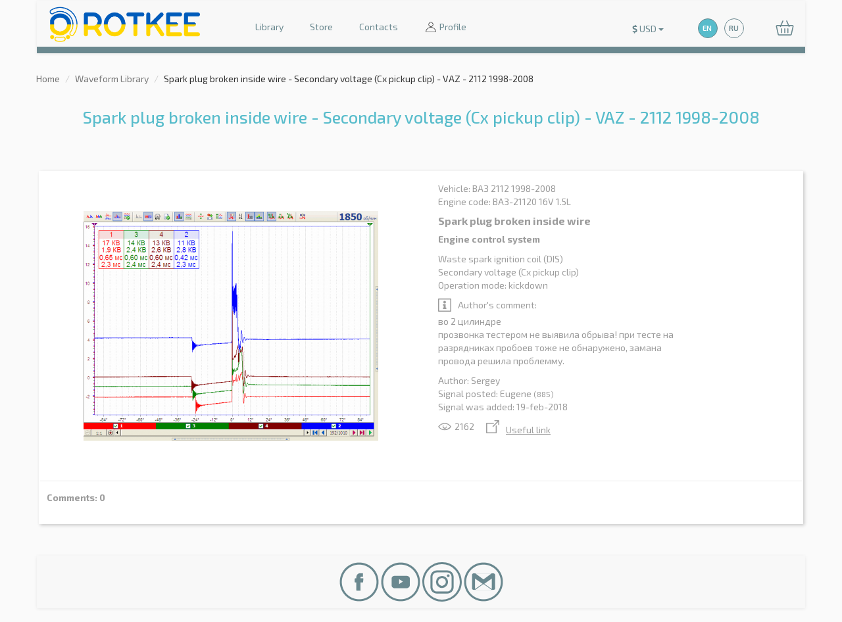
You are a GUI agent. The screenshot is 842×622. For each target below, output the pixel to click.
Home (48, 78)
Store (321, 26)
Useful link (518, 429)
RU (734, 28)
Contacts (378, 26)
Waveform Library (112, 78)
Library (269, 26)
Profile (445, 28)
